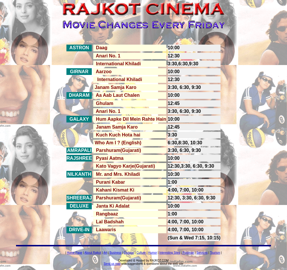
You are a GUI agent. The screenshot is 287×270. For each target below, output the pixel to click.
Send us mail (112, 263)
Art (105, 252)
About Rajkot (92, 252)
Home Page (74, 252)
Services (201, 252)
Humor (152, 252)
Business (116, 252)
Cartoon (129, 252)
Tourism (215, 252)
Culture (141, 252)
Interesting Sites (169, 252)
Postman (188, 252)
